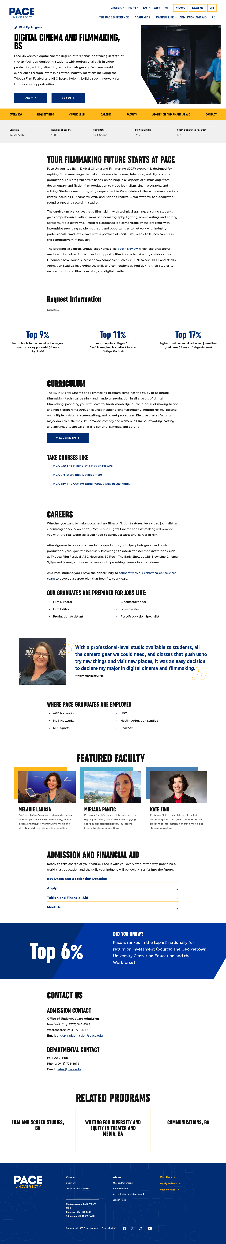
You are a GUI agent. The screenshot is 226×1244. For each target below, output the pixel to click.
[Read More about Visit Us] (68, 98)
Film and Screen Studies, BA (37, 1125)
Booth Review (127, 249)
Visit (212, 8)
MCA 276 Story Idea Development (77, 475)
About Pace (116, 8)
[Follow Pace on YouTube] (149, 1228)
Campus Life (165, 17)
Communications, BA (188, 1122)
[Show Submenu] (123, 8)
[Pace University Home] (23, 13)
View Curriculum (66, 437)
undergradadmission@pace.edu (80, 1035)
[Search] (214, 17)
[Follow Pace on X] (132, 1228)
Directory (71, 1183)
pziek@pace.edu (69, 1069)
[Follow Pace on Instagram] (140, 1228)
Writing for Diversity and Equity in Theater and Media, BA (113, 1128)
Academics (142, 17)
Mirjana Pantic (100, 809)
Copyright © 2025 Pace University (82, 1228)
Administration (120, 1188)
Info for (132, 8)
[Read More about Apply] (30, 98)
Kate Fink (159, 809)
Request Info (197, 8)
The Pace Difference (114, 17)
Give (166, 8)
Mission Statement (123, 1183)
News (145, 8)
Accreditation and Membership (129, 1194)
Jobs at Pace (119, 1200)
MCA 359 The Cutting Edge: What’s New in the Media (91, 484)
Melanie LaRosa (34, 809)
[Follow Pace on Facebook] (124, 1228)
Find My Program (30, 27)
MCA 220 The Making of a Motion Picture (83, 466)
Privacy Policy (108, 1228)
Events (157, 8)
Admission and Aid (193, 17)
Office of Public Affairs (77, 1188)
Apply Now (180, 8)
